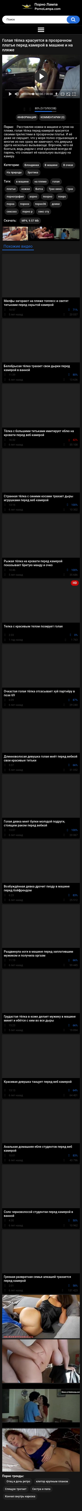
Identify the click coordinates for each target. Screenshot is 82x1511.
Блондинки (32, 165)
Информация (26, 117)
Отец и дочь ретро (18, 1481)
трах (70, 189)
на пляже (41, 181)
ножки (25, 189)
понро (62, 196)
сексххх (12, 211)
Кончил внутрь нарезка (20, 1496)
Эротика (32, 172)
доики (56, 204)
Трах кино (55, 189)
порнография (15, 196)
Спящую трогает (15, 1489)
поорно (47, 196)
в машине (22, 181)
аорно (33, 196)
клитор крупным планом (52, 1481)
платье (11, 189)
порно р (28, 211)
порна (10, 204)
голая (55, 181)
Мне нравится (24, 109)
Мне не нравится (30, 109)
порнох (24, 204)
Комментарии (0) (53, 117)
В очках (68, 165)
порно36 (40, 204)
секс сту (43, 211)
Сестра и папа (41, 1489)
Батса (39, 189)
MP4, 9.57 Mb (30, 220)
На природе (14, 172)
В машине (51, 165)
